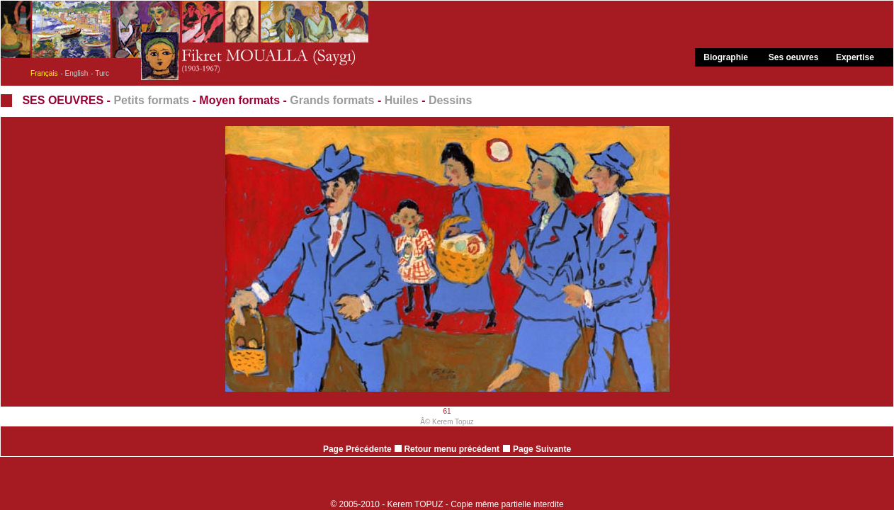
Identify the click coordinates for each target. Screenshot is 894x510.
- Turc (100, 73)
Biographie (725, 57)
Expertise (855, 57)
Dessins (450, 100)
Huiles (402, 100)
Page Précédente (357, 449)
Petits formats (151, 100)
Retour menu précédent (447, 449)
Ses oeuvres (794, 57)
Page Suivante (542, 449)
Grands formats (332, 100)
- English (74, 73)
